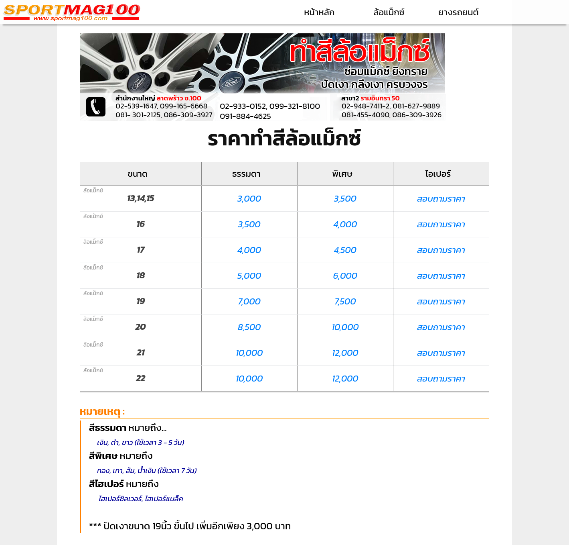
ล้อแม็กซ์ (388, 12)
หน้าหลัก (319, 12)
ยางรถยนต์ (458, 12)
